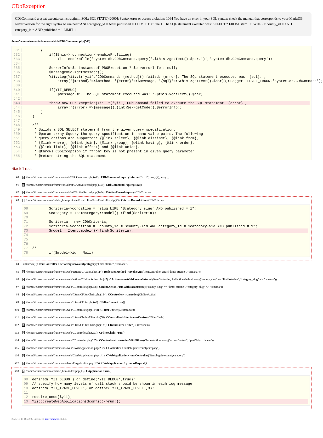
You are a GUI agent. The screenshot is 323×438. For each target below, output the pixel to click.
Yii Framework (52, 419)
